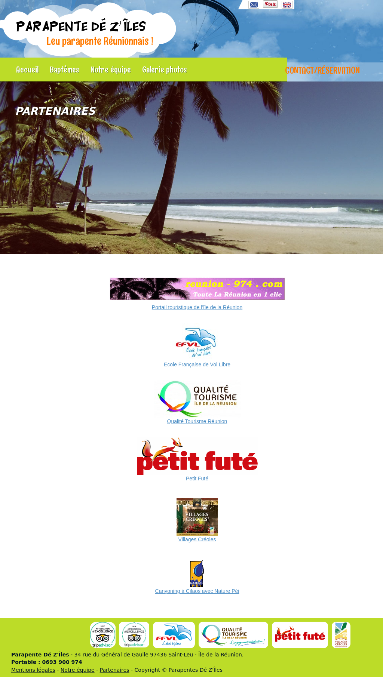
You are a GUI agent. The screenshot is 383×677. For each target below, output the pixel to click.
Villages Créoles (197, 539)
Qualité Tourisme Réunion (197, 421)
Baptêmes (64, 69)
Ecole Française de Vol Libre (197, 364)
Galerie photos (164, 69)
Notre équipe (111, 69)
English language (287, 5)
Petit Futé (197, 478)
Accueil (27, 69)
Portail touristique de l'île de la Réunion (197, 307)
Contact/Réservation (322, 70)
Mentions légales (33, 670)
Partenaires (114, 670)
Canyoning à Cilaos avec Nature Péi (197, 591)
